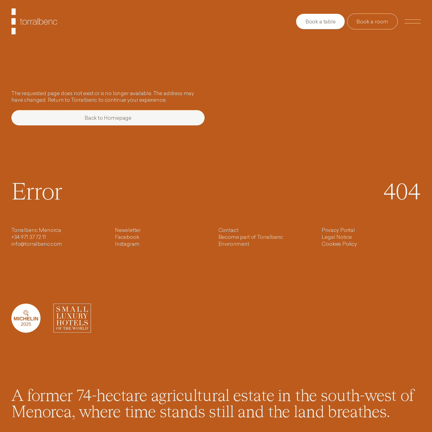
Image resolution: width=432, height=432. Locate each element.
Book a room (372, 22)
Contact (228, 230)
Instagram (127, 244)
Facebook (127, 237)
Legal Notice (337, 237)
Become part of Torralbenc (251, 237)
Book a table (320, 22)
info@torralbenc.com (36, 244)
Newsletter (128, 230)
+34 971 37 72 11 (28, 237)
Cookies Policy (339, 244)
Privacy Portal (338, 230)
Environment (233, 244)
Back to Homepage (108, 118)
